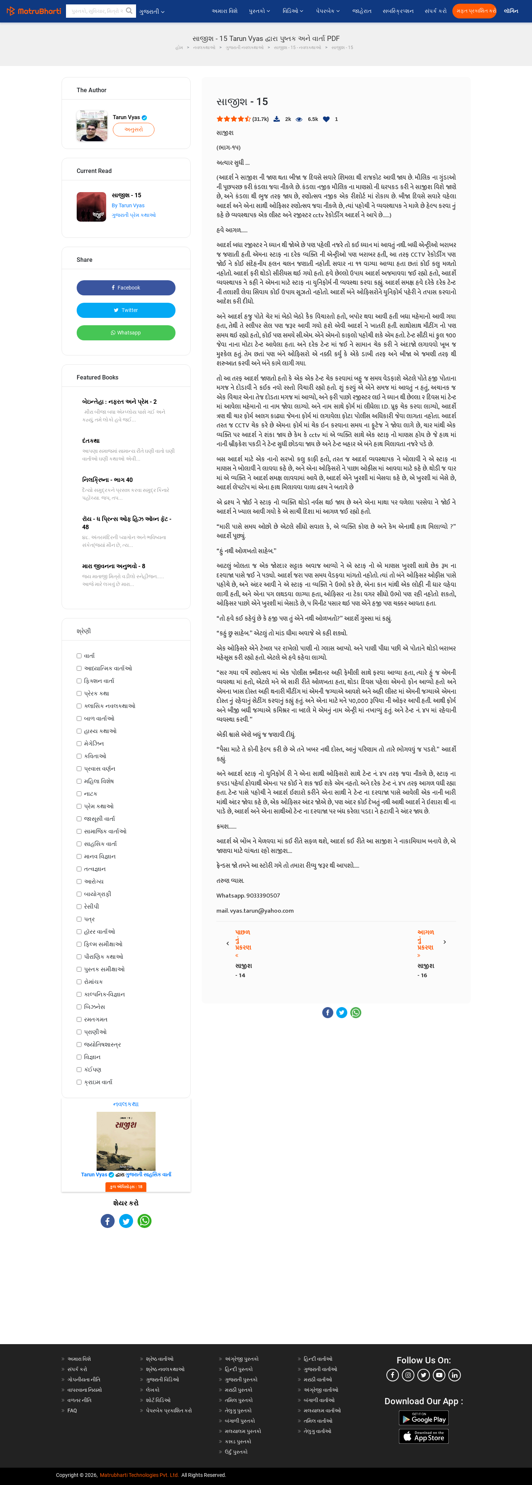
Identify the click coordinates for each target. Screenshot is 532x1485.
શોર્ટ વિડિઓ (158, 1400)
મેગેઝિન (94, 743)
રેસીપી (91, 906)
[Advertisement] (126, 1292)
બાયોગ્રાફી (97, 894)
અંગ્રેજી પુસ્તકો (242, 1359)
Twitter (126, 310)
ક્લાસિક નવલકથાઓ (109, 705)
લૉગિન (511, 11)
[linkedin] (454, 1375)
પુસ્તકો (260, 11)
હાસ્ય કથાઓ (100, 731)
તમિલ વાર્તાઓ (318, 1421)
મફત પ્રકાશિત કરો (477, 11)
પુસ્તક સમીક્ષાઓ (104, 969)
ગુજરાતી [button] (151, 11)
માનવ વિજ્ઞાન (100, 856)
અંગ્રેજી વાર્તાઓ (321, 1390)
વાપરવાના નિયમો (85, 1390)
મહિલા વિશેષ (99, 781)
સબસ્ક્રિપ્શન (398, 11)
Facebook (126, 288)
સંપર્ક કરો (436, 11)
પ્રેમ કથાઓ (99, 806)
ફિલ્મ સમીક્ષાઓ (103, 944)
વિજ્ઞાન (92, 1057)
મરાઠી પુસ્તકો (239, 1390)
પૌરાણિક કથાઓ (103, 956)
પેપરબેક (328, 11)
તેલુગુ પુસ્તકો (238, 1410)
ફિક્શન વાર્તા (99, 680)
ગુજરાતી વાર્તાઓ (320, 1369)
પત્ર (89, 919)
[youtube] (439, 1375)
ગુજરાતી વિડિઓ (162, 1379)
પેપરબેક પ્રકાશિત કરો (169, 1410)
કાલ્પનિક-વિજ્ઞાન (104, 994)
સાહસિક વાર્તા (100, 843)
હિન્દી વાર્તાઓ (318, 1359)
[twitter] (423, 1375)
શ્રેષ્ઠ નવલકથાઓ (165, 1369)
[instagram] (408, 1375)
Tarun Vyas (130, 117)
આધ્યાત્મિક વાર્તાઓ (108, 668)
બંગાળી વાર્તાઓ (319, 1400)
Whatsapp (126, 333)
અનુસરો (133, 129)
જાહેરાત (362, 11)
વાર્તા (89, 655)
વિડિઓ (294, 11)
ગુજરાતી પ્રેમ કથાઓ (134, 215)
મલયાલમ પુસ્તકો (243, 1431)
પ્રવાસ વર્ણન (99, 768)
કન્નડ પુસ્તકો (238, 1441)
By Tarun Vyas (128, 205)
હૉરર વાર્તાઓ (99, 931)
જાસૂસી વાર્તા (99, 818)
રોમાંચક (93, 981)
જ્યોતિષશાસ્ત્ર (102, 1044)
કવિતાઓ (95, 756)
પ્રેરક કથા (96, 693)
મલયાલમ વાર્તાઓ (322, 1410)
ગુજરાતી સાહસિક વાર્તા (148, 1174)
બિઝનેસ (94, 1006)
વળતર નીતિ (79, 1400)
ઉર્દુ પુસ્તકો (236, 1452)
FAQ (72, 1410)
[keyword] (101, 11)
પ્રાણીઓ (95, 1031)
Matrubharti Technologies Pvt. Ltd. (139, 1475)
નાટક (90, 793)
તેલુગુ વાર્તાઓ (317, 1431)
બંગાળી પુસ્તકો (240, 1421)
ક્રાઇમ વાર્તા (98, 1082)
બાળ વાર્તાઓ (99, 718)
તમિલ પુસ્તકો (239, 1400)
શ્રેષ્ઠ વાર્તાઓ (160, 1359)
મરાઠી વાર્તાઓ (318, 1379)
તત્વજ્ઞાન (95, 868)
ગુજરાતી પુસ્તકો (241, 1379)
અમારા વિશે (225, 11)
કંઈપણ (92, 1069)
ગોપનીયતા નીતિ (83, 1379)
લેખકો (153, 1390)
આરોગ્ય (94, 881)
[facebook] (392, 1375)
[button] (129, 11)
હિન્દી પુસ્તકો (239, 1369)
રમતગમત (96, 1019)
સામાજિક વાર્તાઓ (105, 831)
